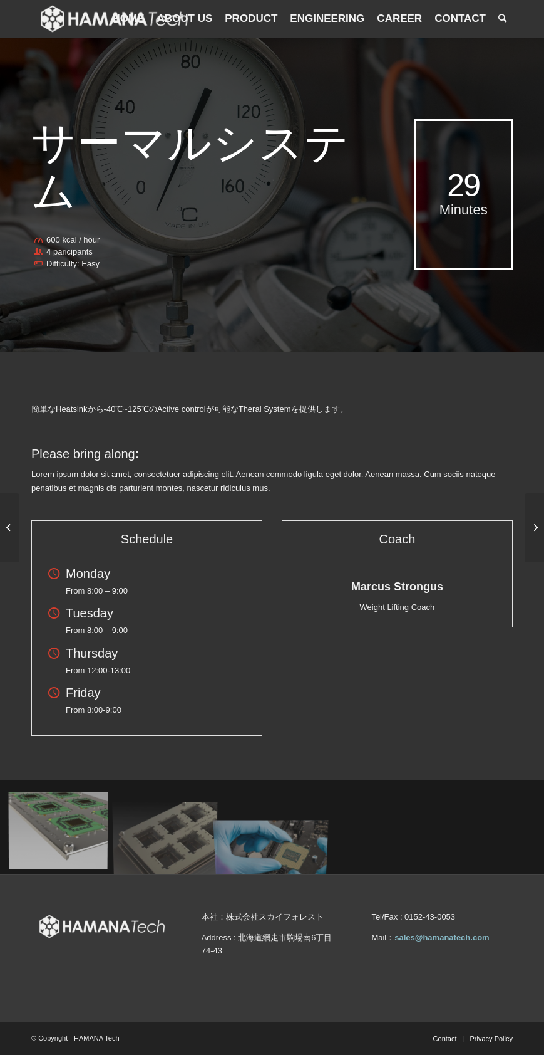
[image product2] (169, 831)
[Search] (502, 19)
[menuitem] (128, 19)
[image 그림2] (62, 831)
